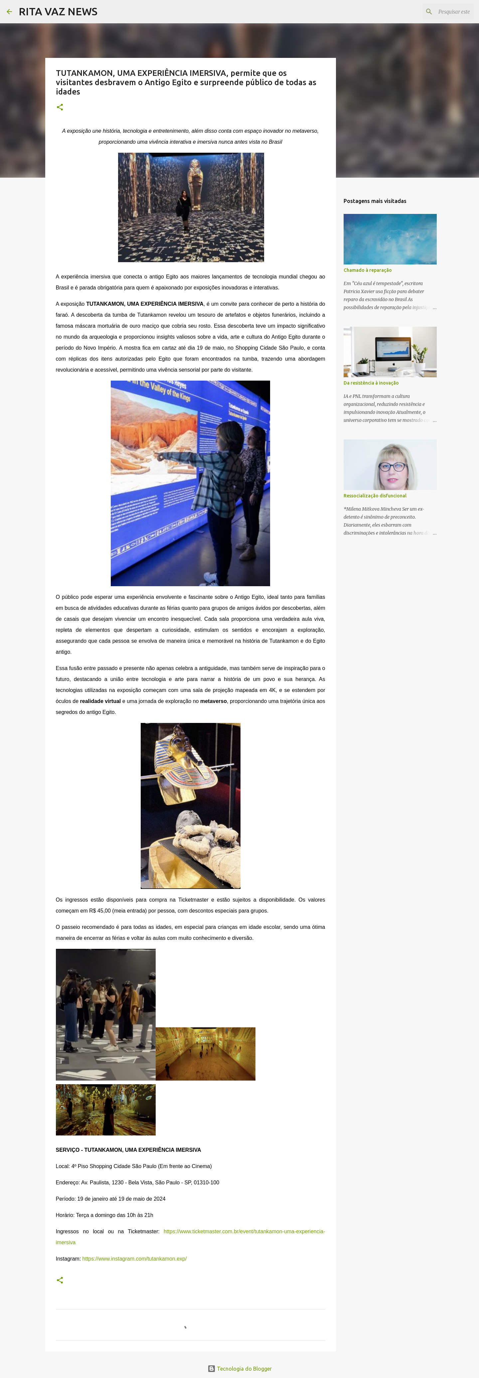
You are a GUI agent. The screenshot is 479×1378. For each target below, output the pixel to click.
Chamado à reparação (368, 270)
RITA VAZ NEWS (58, 11)
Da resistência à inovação (371, 383)
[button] (60, 107)
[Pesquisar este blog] (439, 12)
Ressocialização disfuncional (375, 495)
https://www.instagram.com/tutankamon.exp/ (134, 1259)
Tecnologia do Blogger (240, 1369)
